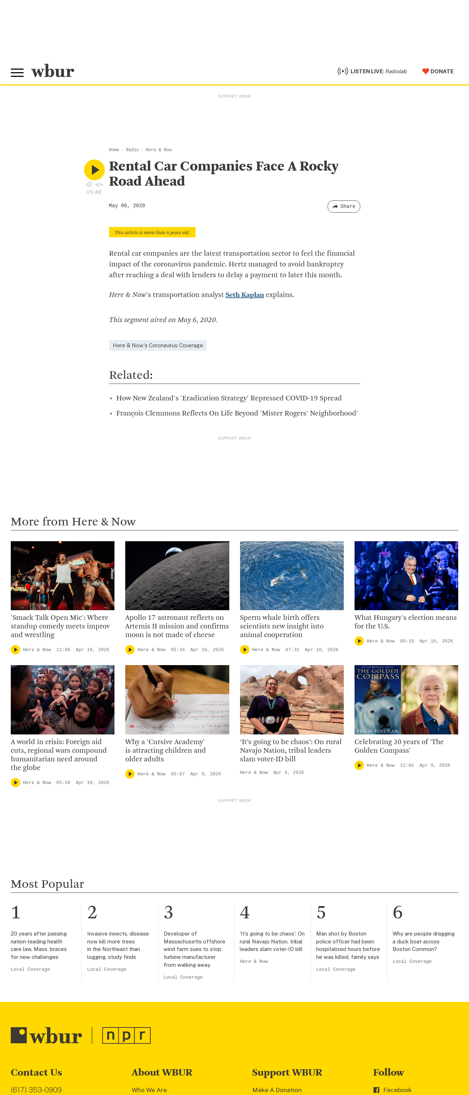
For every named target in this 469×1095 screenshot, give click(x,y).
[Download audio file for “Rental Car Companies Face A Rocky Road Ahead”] (89, 184)
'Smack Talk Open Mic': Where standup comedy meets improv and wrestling (60, 626)
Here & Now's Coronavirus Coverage (158, 345)
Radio (132, 150)
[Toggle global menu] (17, 73)
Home (114, 150)
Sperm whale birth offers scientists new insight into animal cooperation (282, 626)
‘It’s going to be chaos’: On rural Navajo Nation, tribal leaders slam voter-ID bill (291, 751)
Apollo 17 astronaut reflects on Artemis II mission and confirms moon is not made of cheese (177, 626)
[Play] (15, 649)
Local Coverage (30, 969)
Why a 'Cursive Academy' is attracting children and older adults (165, 751)
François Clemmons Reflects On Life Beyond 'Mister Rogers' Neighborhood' (237, 413)
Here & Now (159, 150)
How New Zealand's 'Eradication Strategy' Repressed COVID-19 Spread (229, 398)
